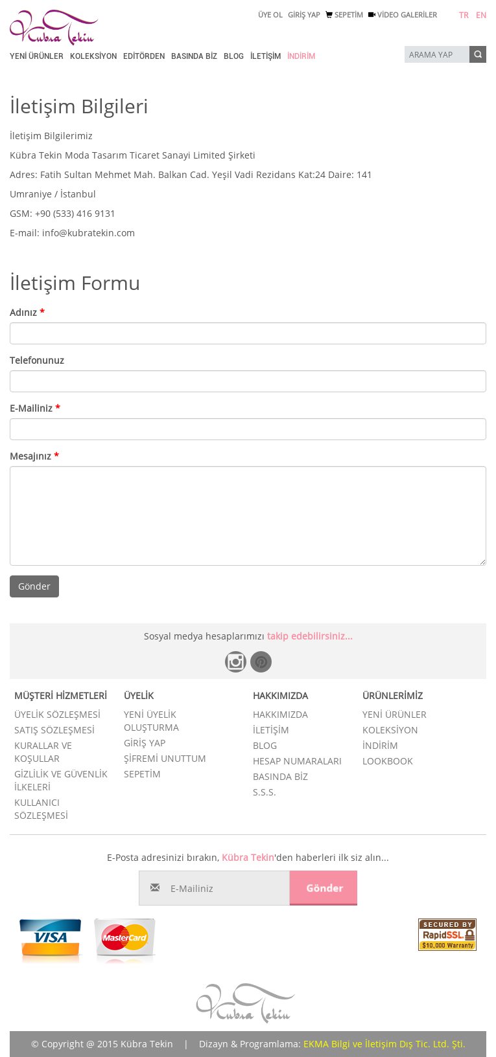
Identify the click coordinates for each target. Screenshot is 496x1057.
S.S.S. (264, 792)
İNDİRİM (301, 56)
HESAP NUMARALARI (297, 761)
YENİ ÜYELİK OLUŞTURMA (151, 720)
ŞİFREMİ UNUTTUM (165, 758)
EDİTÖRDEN (144, 56)
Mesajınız (34, 456)
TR (463, 15)
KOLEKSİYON (93, 56)
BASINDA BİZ (194, 56)
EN (481, 15)
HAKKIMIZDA (280, 714)
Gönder (34, 586)
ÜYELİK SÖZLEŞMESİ (57, 714)
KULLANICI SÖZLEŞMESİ (41, 808)
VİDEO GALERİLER (402, 14)
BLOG (234, 56)
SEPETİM (344, 14)
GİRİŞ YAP (304, 14)
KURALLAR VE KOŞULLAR (43, 751)
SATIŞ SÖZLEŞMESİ (54, 730)
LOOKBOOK (387, 761)
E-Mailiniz (35, 408)
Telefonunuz (37, 360)
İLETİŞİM (265, 56)
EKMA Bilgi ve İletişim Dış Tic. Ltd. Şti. (384, 1044)
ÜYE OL (270, 14)
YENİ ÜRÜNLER (37, 56)
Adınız (27, 312)
